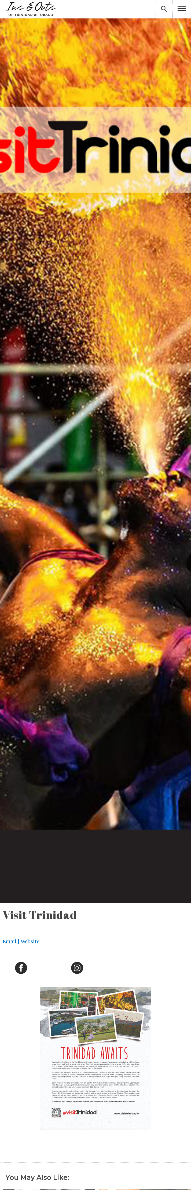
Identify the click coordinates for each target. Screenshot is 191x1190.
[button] (182, 9)
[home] (31, 9)
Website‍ (30, 942)
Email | (12, 942)
